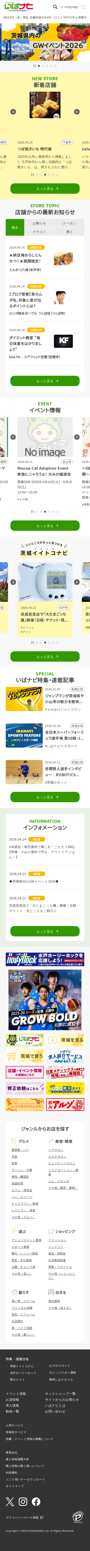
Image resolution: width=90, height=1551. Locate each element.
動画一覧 (12, 1411)
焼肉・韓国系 (20, 1176)
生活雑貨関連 (57, 1260)
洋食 (14, 1156)
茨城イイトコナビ (22, 1366)
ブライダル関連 (22, 1308)
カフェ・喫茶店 (22, 1190)
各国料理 (17, 1183)
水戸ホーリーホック (23, 1373)
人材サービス (15, 1425)
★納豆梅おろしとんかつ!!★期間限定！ (25, 257)
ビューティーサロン (61, 1163)
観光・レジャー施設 (25, 1253)
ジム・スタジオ (58, 1181)
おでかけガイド (59, 1365)
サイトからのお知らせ (62, 1399)
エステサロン (57, 1156)
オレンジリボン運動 (62, 1372)
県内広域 (62, 608)
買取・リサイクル (60, 1267)
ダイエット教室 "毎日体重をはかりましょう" (25, 343)
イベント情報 (16, 1393)
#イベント (28, 627)
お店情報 (12, 1399)
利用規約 (11, 1472)
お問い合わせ (55, 1411)
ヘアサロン (56, 1150)
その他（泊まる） (60, 1308)
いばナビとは (55, 1405)
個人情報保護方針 (17, 1459)
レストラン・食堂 (23, 1210)
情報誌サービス (16, 1432)
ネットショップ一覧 (60, 1393)
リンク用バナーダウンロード (25, 1479)
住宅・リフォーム (23, 1314)
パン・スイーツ (22, 1197)
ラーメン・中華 (22, 1170)
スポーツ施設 (20, 1247)
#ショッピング (44, 499)
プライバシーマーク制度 (22, 1517)
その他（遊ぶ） (22, 1273)
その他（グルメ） (23, 1217)
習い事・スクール (23, 1301)
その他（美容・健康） (63, 1188)
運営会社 (11, 1452)
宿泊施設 (54, 1301)
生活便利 (17, 1321)
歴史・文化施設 (22, 1260)
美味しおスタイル (61, 1379)
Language (71, 7)
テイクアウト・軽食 (25, 1203)
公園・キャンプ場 (23, 1267)
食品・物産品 (57, 1253)
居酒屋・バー (20, 1150)
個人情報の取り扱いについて (25, 1466)
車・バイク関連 (22, 1328)
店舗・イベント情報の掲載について (29, 1439)
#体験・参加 (25, 499)
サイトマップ (15, 1486)
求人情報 (12, 1405)
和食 (14, 1163)
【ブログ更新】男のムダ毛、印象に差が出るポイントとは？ (25, 299)
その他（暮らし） (23, 1334)
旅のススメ (17, 1379)
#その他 (60, 499)
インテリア (56, 1247)
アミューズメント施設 (27, 1240)
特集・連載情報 (17, 1358)
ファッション (57, 1240)
